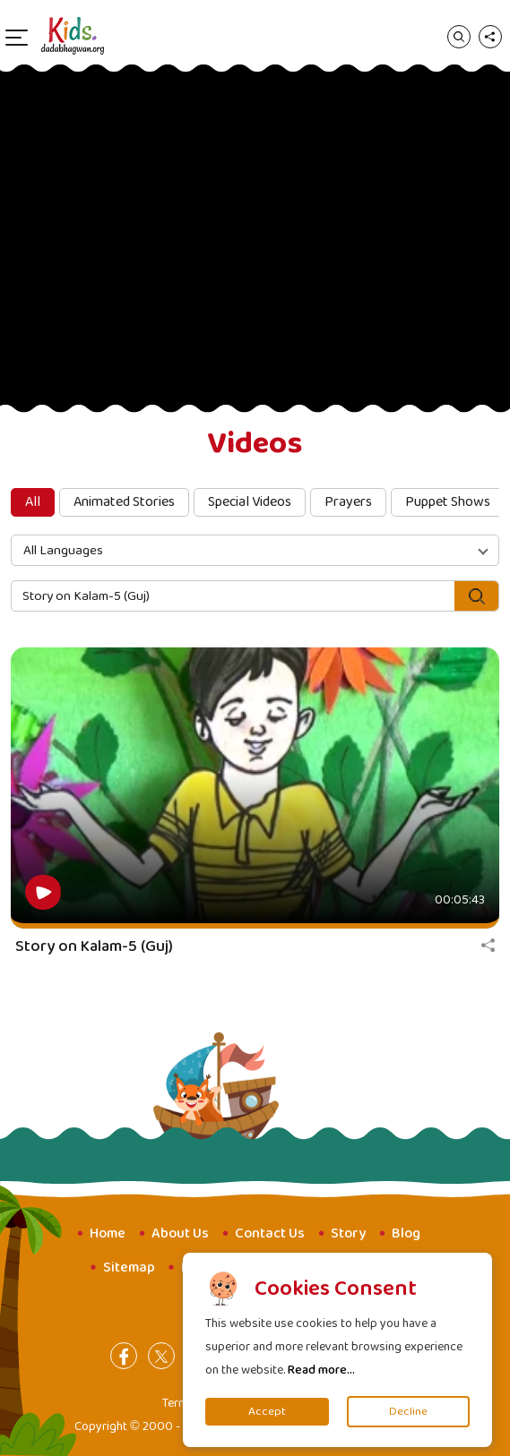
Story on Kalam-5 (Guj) (94, 946)
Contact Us (270, 1233)
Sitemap (129, 1267)
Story (348, 1233)
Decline (408, 1411)
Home (107, 1233)
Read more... (321, 1370)
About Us (180, 1233)
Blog (406, 1233)
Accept (267, 1411)
